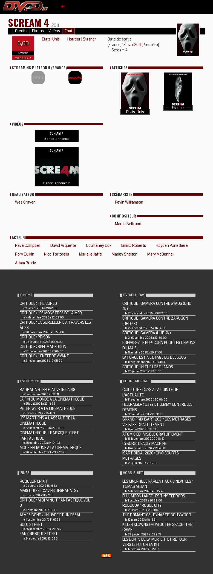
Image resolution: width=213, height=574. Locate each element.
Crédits (21, 31)
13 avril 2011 (132, 44)
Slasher (89, 39)
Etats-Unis (51, 39)
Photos (38, 31)
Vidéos (54, 31)
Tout (68, 31)
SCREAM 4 (29, 22)
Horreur (73, 39)
